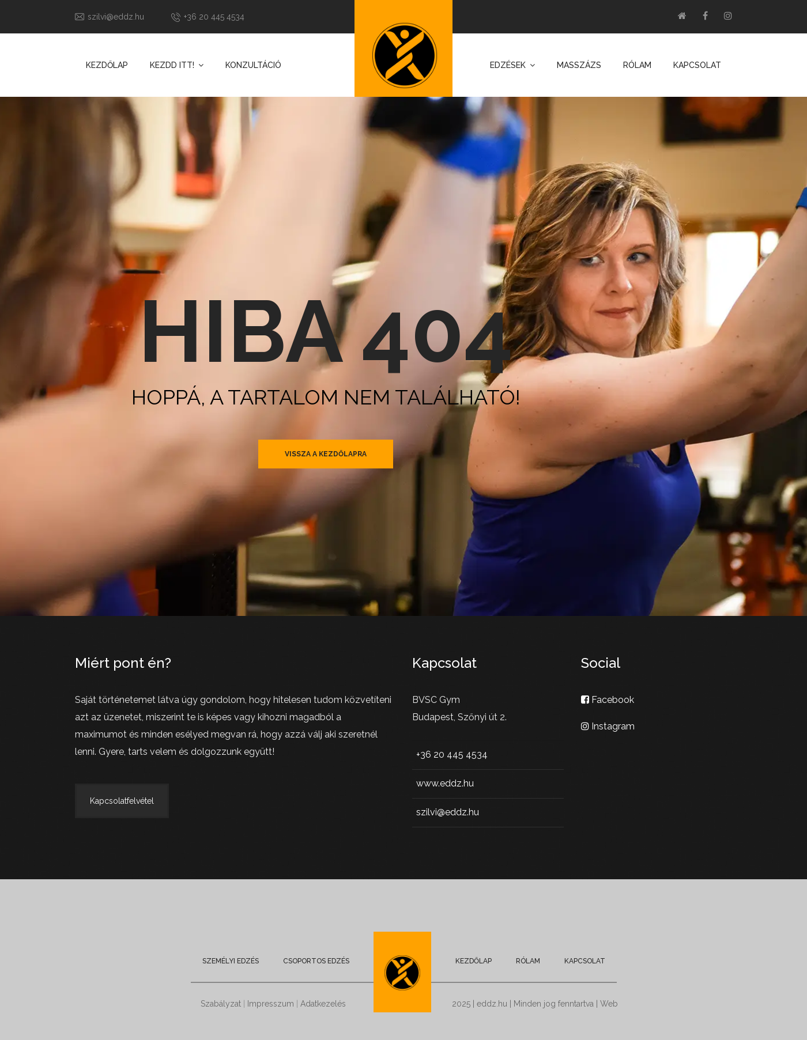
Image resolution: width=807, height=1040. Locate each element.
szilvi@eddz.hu (116, 16)
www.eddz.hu (445, 783)
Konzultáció (253, 65)
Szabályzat (221, 1003)
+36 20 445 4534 (214, 16)
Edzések (508, 65)
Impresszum (270, 1003)
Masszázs (579, 65)
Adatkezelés (323, 1003)
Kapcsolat (697, 65)
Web (609, 1003)
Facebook (607, 699)
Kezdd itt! (172, 65)
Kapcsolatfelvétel (122, 800)
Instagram (608, 726)
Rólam (637, 65)
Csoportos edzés (316, 961)
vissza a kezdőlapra (326, 454)
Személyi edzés (230, 961)
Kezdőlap (107, 65)
